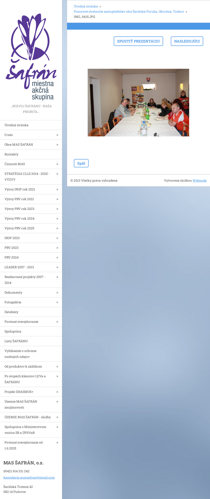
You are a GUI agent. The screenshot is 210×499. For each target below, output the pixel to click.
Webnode (200, 180)
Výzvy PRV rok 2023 (19, 209)
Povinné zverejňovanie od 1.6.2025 (24, 445)
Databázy (11, 312)
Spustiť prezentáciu (138, 41)
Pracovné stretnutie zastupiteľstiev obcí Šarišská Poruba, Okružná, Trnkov (129, 11)
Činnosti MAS (15, 164)
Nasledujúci (187, 41)
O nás (9, 135)
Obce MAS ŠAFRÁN (19, 144)
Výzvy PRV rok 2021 (19, 199)
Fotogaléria (13, 302)
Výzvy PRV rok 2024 (19, 218)
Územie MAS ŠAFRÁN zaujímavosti (21, 404)
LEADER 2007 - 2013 (19, 267)
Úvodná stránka (17, 125)
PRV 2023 (12, 247)
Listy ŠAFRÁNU (16, 341)
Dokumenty (13, 292)
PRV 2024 (12, 257)
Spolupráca (13, 331)
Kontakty (11, 154)
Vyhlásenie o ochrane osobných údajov (20, 354)
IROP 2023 (12, 238)
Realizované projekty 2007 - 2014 (25, 280)
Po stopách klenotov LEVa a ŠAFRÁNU (25, 379)
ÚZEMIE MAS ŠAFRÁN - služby (28, 417)
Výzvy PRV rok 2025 (19, 228)
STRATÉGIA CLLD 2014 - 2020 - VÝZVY (27, 176)
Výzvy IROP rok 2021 (20, 189)
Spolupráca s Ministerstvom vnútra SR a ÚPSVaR (25, 430)
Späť (81, 163)
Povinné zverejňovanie (21, 321)
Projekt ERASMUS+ (19, 392)
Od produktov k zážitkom (23, 366)
